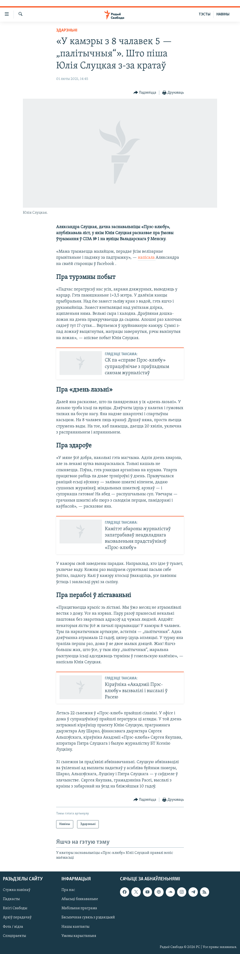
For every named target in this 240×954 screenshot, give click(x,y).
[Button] (144, 93)
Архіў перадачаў (17, 917)
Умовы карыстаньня (78, 936)
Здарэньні (66, 30)
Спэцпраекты (14, 936)
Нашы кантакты (75, 926)
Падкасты (11, 899)
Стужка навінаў (16, 890)
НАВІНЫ (222, 14)
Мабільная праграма (79, 908)
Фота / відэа (13, 926)
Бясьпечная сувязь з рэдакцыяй (88, 917)
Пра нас (68, 890)
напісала (147, 257)
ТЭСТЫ (204, 14)
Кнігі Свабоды (15, 908)
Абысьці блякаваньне (79, 899)
